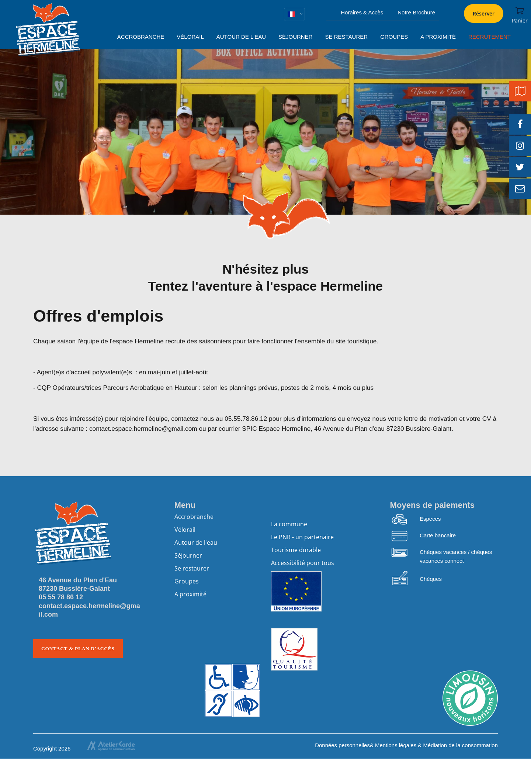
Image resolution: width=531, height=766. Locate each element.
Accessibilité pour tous (302, 563)
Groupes (186, 581)
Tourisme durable (296, 550)
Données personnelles (342, 745)
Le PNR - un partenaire (302, 537)
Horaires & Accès (362, 12)
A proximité (190, 594)
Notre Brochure (416, 12)
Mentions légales (395, 745)
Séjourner (188, 555)
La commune (289, 524)
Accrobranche (194, 517)
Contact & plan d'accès (78, 648)
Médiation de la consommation (460, 745)
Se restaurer (191, 568)
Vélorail (184, 530)
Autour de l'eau (195, 542)
